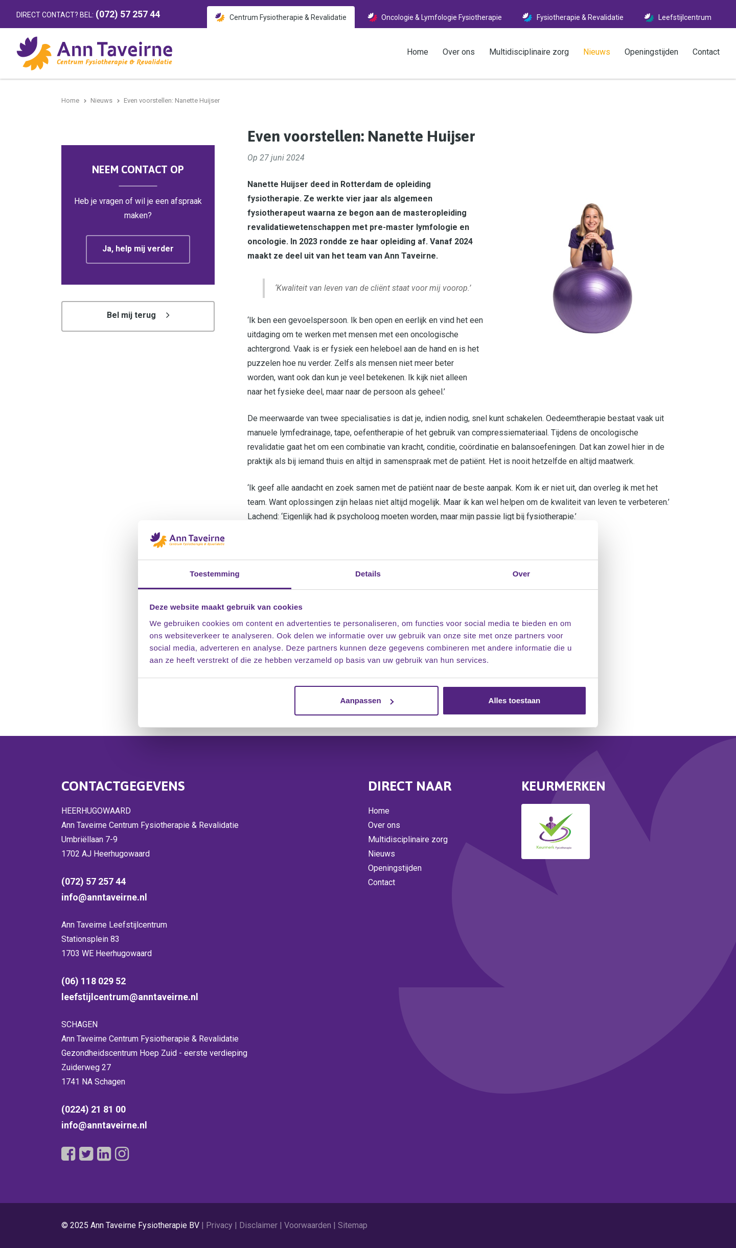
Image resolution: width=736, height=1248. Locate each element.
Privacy (219, 1225)
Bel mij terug (131, 315)
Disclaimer (258, 1225)
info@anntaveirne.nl (104, 897)
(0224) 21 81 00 (93, 1109)
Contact (706, 52)
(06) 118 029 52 (93, 981)
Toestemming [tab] (215, 573)
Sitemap (352, 1225)
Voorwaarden (307, 1225)
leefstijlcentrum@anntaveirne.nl (129, 996)
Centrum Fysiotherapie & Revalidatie (288, 17)
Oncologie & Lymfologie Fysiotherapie (441, 17)
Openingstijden (651, 52)
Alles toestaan (515, 700)
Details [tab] (368, 573)
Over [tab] (522, 573)
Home (417, 52)
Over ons (459, 52)
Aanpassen (367, 700)
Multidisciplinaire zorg (529, 52)
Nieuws (596, 52)
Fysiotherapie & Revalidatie (580, 17)
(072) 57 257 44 (93, 881)
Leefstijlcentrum (684, 17)
